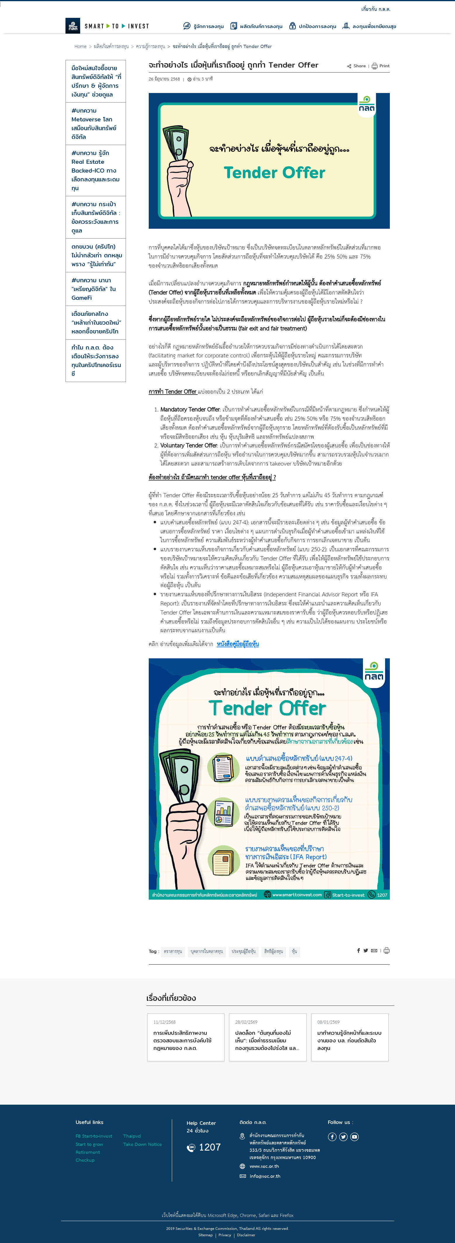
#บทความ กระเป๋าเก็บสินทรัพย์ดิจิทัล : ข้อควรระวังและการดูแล (96, 217)
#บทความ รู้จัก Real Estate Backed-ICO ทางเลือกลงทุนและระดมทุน (96, 170)
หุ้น (294, 952)
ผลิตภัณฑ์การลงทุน (111, 46)
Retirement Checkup (88, 1156)
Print (380, 65)
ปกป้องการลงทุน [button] (313, 26)
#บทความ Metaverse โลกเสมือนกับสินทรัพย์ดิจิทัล (94, 123)
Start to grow (89, 1144)
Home (81, 46)
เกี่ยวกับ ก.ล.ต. (375, 9)
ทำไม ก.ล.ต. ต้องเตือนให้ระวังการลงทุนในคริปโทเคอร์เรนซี (96, 360)
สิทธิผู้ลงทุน (273, 952)
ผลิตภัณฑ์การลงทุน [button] (256, 26)
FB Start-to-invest (94, 1136)
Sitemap (205, 1235)
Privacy (225, 1235)
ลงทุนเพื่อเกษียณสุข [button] (369, 26)
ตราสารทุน (173, 952)
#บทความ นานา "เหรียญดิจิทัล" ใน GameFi (94, 289)
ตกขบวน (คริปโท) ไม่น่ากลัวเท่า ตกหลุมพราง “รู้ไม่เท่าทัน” (97, 255)
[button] (357, 65)
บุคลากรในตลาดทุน (207, 952)
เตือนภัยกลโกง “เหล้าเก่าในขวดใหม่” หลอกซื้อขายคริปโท (96, 322)
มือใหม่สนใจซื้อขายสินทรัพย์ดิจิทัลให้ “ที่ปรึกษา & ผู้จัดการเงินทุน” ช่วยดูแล (96, 81)
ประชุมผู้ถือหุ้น (244, 952)
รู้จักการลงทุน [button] (203, 26)
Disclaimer (246, 1235)
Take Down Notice (142, 1144)
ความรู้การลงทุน (150, 46)
